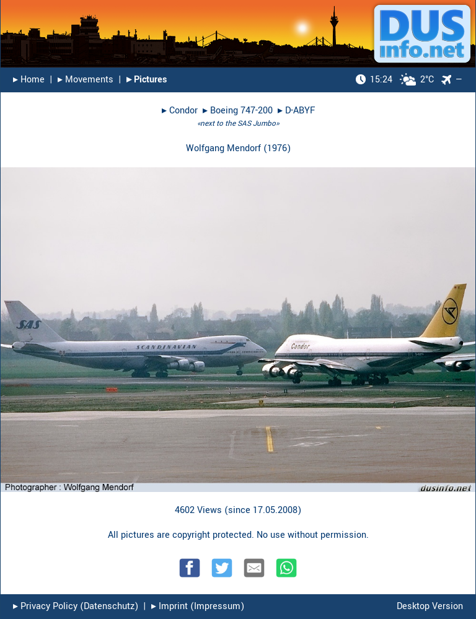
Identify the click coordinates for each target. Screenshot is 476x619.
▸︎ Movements (85, 79)
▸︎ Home (29, 79)
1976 (277, 148)
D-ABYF (300, 110)
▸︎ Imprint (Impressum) (197, 606)
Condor (183, 110)
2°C (395, 79)
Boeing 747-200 (241, 110)
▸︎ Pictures (146, 79)
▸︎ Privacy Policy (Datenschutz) (75, 606)
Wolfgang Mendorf (223, 148)
